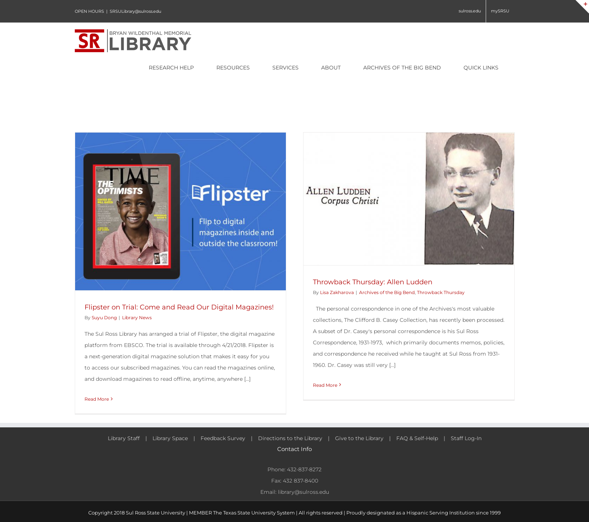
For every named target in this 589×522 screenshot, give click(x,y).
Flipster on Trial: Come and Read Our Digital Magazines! (179, 307)
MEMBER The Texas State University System (242, 513)
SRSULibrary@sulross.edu (135, 11)
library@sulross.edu (303, 492)
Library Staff (124, 438)
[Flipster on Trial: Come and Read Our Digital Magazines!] (180, 211)
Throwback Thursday (441, 292)
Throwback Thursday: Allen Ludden (372, 282)
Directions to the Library (290, 438)
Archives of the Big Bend (387, 292)
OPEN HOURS (89, 11)
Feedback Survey (223, 438)
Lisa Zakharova (337, 292)
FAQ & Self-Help (417, 438)
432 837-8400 (300, 480)
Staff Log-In (466, 438)
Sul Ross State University (155, 513)
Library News (137, 317)
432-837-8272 (304, 469)
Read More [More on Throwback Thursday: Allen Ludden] (325, 385)
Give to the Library (359, 438)
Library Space (170, 438)
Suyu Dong (104, 317)
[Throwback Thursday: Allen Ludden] (409, 199)
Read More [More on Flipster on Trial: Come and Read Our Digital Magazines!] (97, 399)
